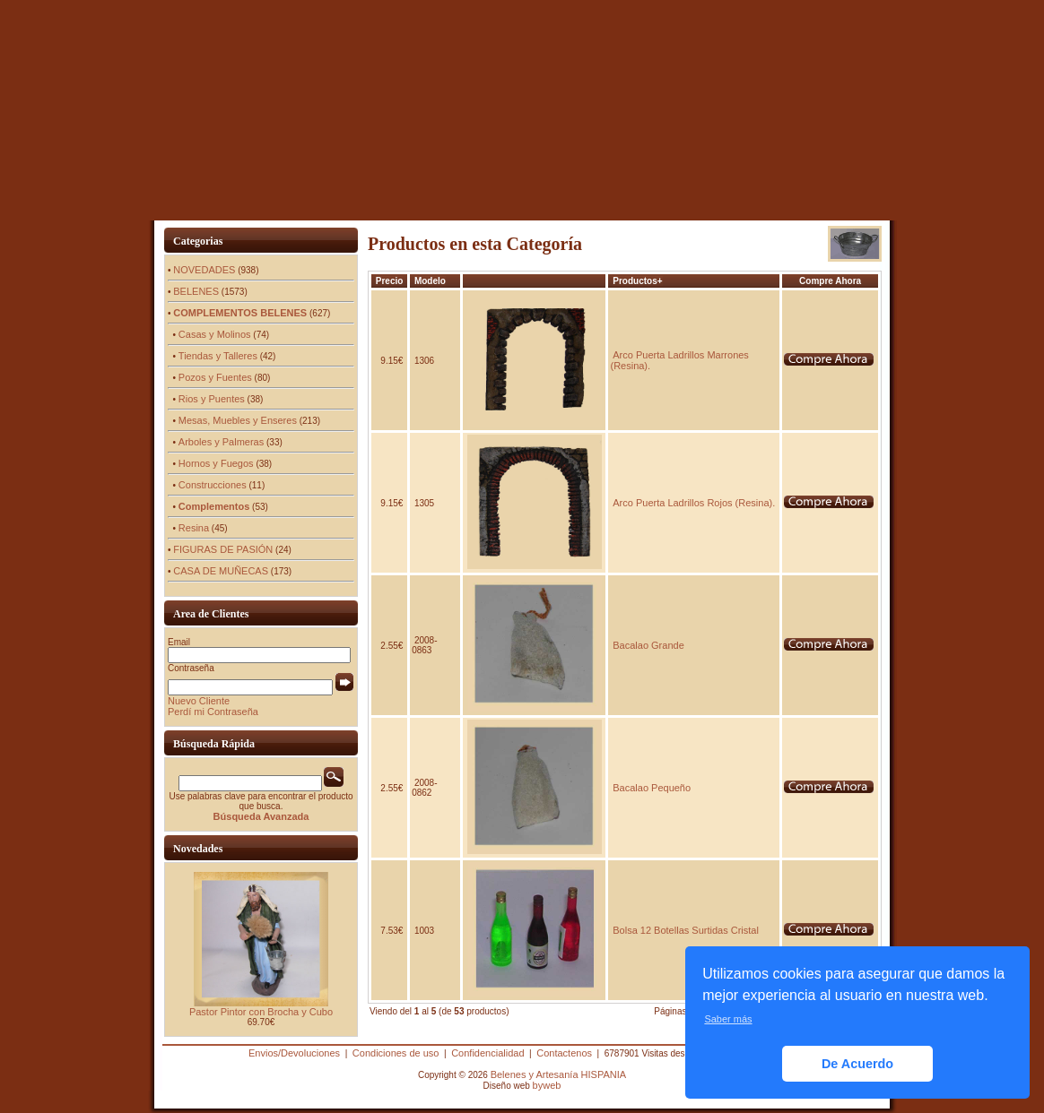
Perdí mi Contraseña (213, 711)
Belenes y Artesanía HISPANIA (558, 1074)
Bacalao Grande (648, 645)
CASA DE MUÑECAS (220, 570)
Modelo (430, 281)
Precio (390, 281)
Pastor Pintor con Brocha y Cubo (261, 1011)
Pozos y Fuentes (215, 377)
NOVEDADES (204, 269)
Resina (193, 527)
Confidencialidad (487, 1053)
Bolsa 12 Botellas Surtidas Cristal (686, 930)
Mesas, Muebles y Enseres (237, 420)
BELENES (196, 291)
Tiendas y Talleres (217, 355)
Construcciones (212, 484)
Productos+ (637, 281)
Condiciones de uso (395, 1053)
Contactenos (564, 1053)
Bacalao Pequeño (652, 787)
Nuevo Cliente (199, 700)
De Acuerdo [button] (857, 1064)
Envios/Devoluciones (294, 1053)
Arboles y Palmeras (221, 441)
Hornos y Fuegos (216, 463)
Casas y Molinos (214, 334)
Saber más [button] (728, 1019)
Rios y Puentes (211, 398)
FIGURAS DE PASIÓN (223, 549)
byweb (547, 1085)
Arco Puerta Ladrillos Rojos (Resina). (694, 502)
